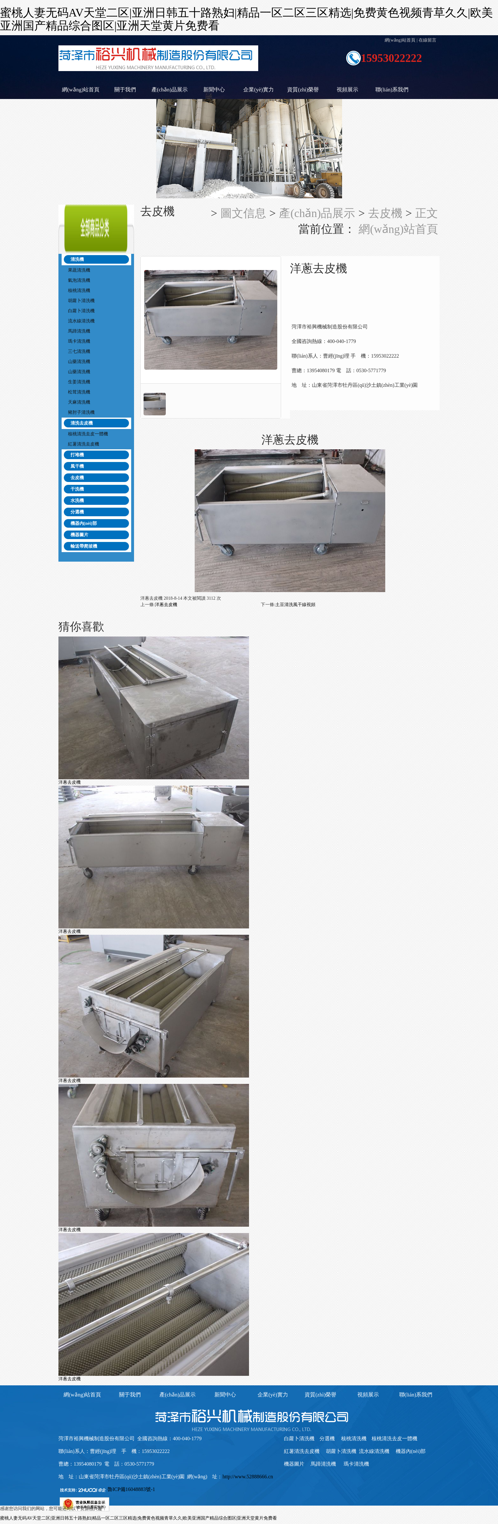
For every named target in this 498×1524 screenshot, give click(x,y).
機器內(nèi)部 (84, 523)
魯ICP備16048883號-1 (131, 1489)
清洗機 (77, 259)
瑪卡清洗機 (79, 341)
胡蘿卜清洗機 (81, 300)
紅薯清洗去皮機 (83, 444)
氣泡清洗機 (79, 280)
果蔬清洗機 (79, 270)
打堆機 (77, 454)
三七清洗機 (79, 351)
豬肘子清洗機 (81, 412)
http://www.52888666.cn (247, 1476)
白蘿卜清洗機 (81, 310)
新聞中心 (214, 90)
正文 (426, 213)
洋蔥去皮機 (166, 604)
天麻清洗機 (79, 402)
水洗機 (77, 500)
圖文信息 (243, 213)
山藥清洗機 (79, 361)
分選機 (77, 512)
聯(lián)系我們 (392, 90)
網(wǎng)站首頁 (400, 40)
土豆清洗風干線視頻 (295, 604)
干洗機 (77, 489)
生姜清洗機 (79, 381)
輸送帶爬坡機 (84, 546)
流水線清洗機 (81, 321)
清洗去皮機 (82, 423)
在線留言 (427, 40)
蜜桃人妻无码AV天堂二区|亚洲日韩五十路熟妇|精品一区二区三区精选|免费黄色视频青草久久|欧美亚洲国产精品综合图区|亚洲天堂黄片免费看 (138, 1518)
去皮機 (77, 477)
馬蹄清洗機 (79, 331)
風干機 (77, 466)
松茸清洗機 (79, 392)
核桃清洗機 (79, 290)
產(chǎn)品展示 (169, 90)
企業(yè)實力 (258, 90)
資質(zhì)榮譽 (303, 90)
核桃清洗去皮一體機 (88, 434)
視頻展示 (347, 90)
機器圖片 (79, 534)
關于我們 (125, 90)
